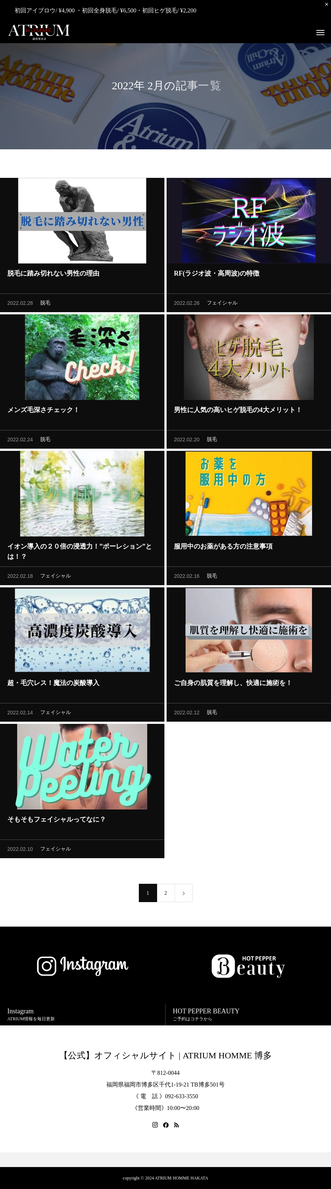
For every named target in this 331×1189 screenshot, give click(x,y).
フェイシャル (222, 305)
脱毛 (45, 305)
